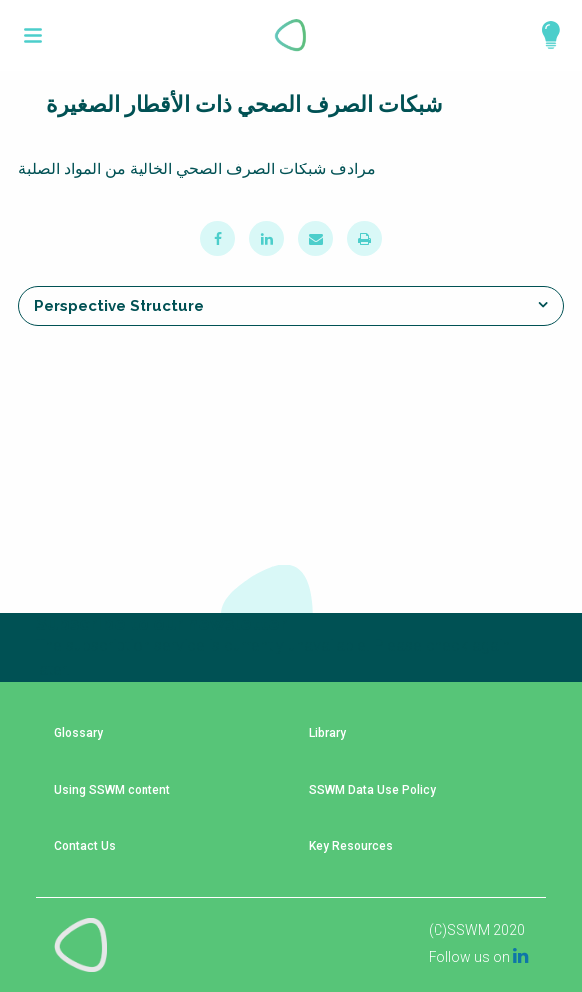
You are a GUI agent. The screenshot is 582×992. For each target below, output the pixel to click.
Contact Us (85, 846)
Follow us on (478, 957)
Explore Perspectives (542, 35)
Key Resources (351, 846)
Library (327, 733)
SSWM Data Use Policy (372, 790)
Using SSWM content (112, 790)
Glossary (78, 733)
